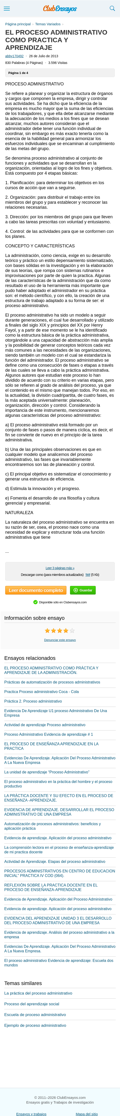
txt (87, 574)
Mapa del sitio (87, 1114)
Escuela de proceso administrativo (35, 1014)
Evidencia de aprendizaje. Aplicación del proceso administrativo (57, 838)
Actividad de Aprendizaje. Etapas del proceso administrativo (54, 862)
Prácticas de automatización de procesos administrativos (52, 682)
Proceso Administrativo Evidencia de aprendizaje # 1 (48, 734)
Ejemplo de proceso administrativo (35, 1025)
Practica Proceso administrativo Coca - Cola (41, 692)
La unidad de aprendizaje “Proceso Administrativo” (47, 772)
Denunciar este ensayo (60, 640)
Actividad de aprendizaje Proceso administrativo (44, 725)
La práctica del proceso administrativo (38, 993)
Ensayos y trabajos (31, 1114)
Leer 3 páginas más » (60, 568)
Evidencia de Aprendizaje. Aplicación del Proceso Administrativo (58, 899)
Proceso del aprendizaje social (31, 1004)
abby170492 (14, 56)
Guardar (83, 590)
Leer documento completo (36, 590)
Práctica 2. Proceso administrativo (33, 701)
